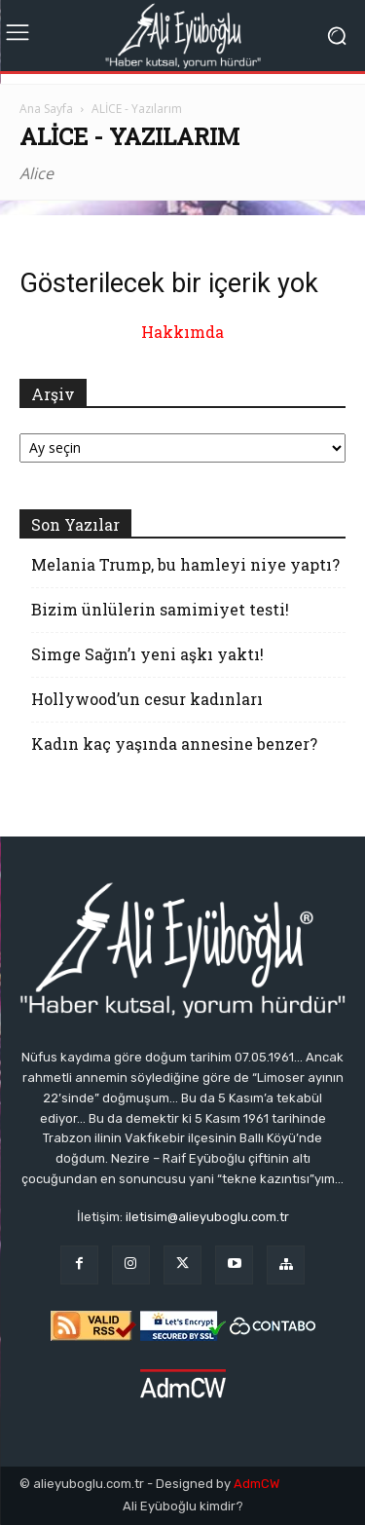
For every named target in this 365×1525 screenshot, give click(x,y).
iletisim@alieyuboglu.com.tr (207, 1216)
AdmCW (256, 1483)
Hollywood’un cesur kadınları (147, 698)
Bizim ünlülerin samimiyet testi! (160, 609)
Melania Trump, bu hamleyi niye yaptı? (185, 564)
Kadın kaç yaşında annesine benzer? (174, 743)
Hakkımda (182, 331)
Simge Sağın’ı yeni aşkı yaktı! (147, 654)
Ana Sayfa (46, 108)
